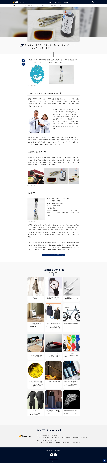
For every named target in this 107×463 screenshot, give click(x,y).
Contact (58, 450)
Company (49, 450)
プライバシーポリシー (53, 459)
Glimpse (19, 2)
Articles (58, 2)
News (67, 2)
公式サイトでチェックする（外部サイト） (53, 255)
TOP (14, 6)
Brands (51, 2)
